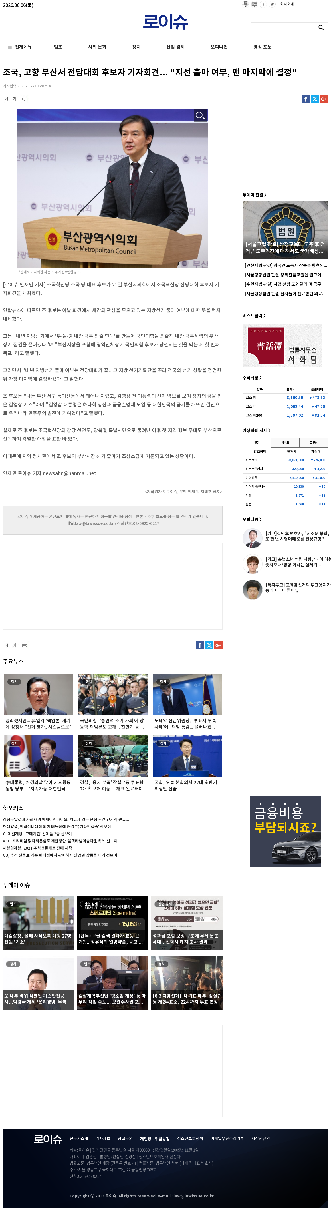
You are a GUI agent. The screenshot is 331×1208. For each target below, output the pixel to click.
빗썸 (256, 442)
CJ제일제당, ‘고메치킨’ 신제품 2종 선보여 (37, 834)
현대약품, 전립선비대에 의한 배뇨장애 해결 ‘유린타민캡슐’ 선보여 (57, 826)
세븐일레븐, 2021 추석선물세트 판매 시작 (37, 848)
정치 (136, 47)
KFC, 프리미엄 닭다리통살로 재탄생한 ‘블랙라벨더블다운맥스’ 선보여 (60, 841)
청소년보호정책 (190, 1138)
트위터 (315, 99)
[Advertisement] (60, 585)
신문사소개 (79, 1138)
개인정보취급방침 (155, 1139)
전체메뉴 (23, 47)
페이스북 (306, 99)
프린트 (25, 99)
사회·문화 (97, 47)
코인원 (314, 442)
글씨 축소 (7, 99)
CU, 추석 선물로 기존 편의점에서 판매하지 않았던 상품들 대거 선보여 (60, 855)
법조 (58, 47)
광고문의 (125, 1138)
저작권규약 (260, 1138)
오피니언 (219, 47)
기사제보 (103, 1138)
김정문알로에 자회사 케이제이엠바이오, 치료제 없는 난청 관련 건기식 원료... (66, 819)
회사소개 (285, 4)
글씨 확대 (15, 99)
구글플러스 (324, 99)
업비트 (285, 442)
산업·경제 (175, 47)
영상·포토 (262, 47)
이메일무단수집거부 (227, 1138)
